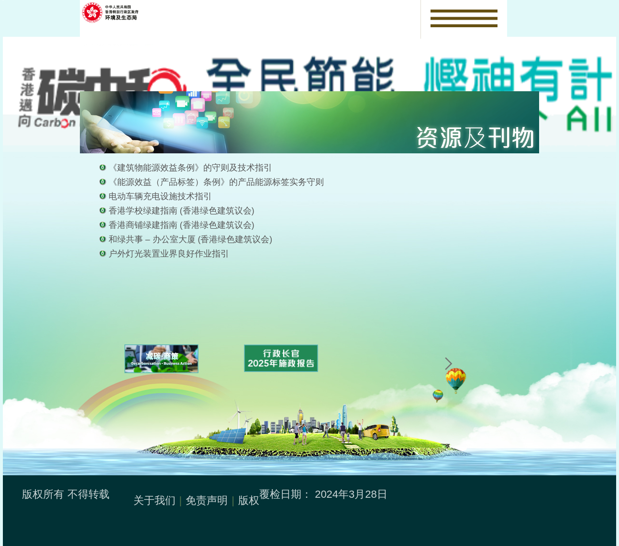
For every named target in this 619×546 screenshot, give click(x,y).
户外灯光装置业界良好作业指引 (169, 253)
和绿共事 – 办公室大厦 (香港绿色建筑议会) (190, 239)
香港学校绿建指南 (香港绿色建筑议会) (181, 210)
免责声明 (207, 500)
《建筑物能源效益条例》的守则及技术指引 (190, 167)
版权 (248, 500)
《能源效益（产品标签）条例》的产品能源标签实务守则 (216, 182)
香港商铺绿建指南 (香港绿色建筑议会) (181, 225)
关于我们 (154, 500)
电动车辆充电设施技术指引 (160, 196)
